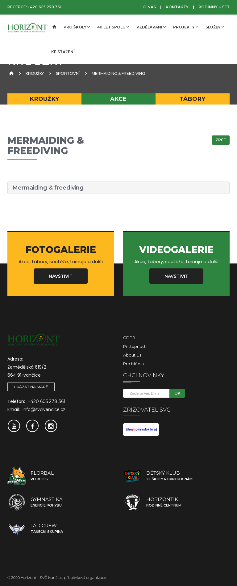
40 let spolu (113, 26)
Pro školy (77, 26)
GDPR (129, 337)
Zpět (220, 140)
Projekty (185, 26)
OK (177, 393)
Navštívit (61, 276)
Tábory (193, 98)
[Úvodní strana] (54, 27)
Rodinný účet (214, 7)
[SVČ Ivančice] (27, 27)
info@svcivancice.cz (44, 409)
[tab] (118, 188)
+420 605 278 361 (44, 7)
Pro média (133, 363)
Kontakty (177, 7)
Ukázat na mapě (31, 386)
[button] (118, 187)
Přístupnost (134, 346)
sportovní (68, 73)
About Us (132, 355)
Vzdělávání (151, 26)
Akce (118, 98)
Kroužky (35, 73)
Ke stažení (63, 51)
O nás (149, 7)
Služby (215, 26)
